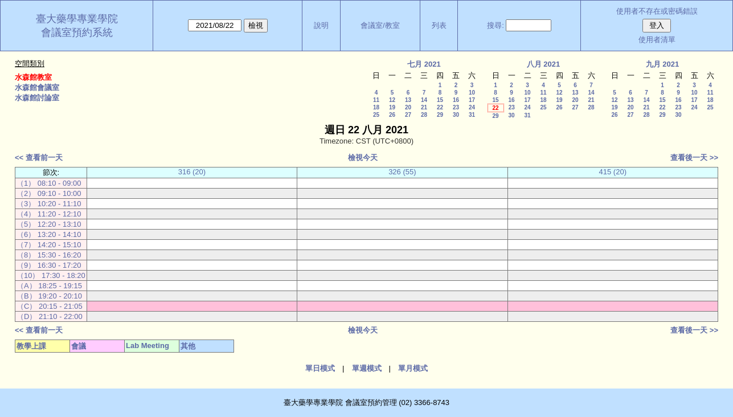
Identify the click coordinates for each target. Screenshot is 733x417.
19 (392, 107)
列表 (439, 25)
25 (376, 115)
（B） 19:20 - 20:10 (49, 296)
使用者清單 (656, 39)
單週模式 (367, 368)
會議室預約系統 (77, 32)
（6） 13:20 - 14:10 (49, 234)
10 (472, 92)
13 (408, 100)
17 (472, 100)
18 (376, 107)
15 (440, 100)
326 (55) (402, 171)
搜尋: (495, 25)
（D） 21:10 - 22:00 (50, 316)
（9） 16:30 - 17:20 (49, 265)
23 (456, 107)
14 (424, 100)
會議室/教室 (380, 25)
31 (472, 115)
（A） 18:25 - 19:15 (49, 285)
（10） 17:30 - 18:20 (51, 275)
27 (408, 115)
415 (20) (612, 171)
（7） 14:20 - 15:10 (49, 244)
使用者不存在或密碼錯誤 (657, 11)
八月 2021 (543, 64)
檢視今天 (363, 157)
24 (472, 107)
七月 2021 (424, 64)
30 (456, 115)
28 (424, 115)
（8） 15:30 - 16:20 (49, 255)
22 (440, 107)
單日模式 (320, 368)
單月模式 (413, 368)
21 (424, 107)
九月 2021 (662, 64)
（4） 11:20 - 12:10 (49, 214)
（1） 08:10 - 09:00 (49, 183)
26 (392, 115)
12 (392, 100)
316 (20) (192, 171)
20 (408, 107)
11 (376, 100)
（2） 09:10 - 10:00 (49, 193)
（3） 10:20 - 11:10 (49, 203)
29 (440, 115)
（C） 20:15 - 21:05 (50, 306)
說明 (321, 25)
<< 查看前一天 (39, 157)
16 (456, 100)
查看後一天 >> (694, 157)
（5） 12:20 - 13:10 (49, 224)
